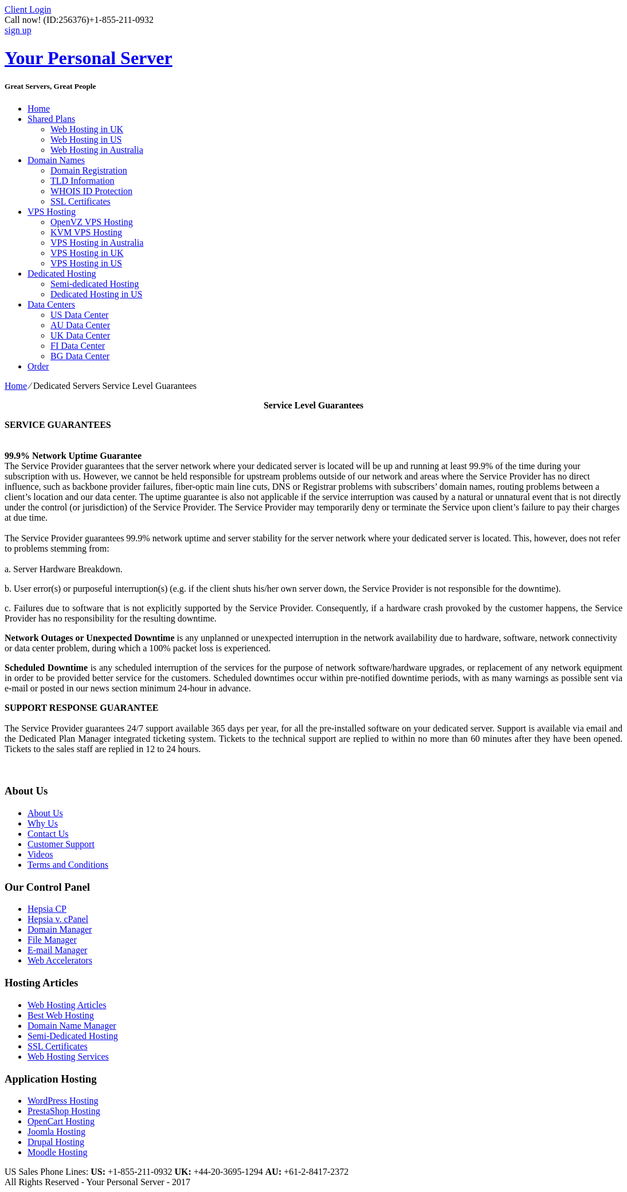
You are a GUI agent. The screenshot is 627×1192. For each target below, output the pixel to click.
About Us (45, 813)
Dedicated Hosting (62, 273)
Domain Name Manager (72, 1025)
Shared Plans (51, 119)
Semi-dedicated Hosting (94, 284)
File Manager (52, 940)
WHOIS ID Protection (91, 191)
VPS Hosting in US (86, 263)
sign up (18, 30)
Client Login (28, 9)
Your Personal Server (89, 58)
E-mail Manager (57, 950)
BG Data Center (79, 356)
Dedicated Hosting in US (96, 294)
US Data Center (79, 315)
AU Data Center (80, 325)
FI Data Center (77, 346)
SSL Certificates (80, 201)
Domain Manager (60, 929)
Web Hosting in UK (86, 129)
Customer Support (61, 844)
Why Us (43, 823)
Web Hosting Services (68, 1056)
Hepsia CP (47, 909)
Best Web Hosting (61, 1015)
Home (39, 108)
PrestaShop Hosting (64, 1111)
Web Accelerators (60, 960)
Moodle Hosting (57, 1152)
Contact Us (48, 834)
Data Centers (51, 304)
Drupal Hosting (56, 1142)
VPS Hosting (52, 212)
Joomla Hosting (56, 1131)
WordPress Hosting (63, 1101)
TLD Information (82, 181)
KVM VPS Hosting (86, 232)
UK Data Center (80, 335)
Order (38, 366)
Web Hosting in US (86, 139)
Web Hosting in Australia (96, 150)
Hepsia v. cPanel (58, 919)
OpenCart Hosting (61, 1121)
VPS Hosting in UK (87, 253)
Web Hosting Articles (67, 1005)
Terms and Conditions (68, 865)
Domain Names (56, 160)
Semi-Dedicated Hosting (73, 1036)
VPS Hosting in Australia (96, 242)
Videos (40, 854)
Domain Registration (88, 170)
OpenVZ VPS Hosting (91, 222)
